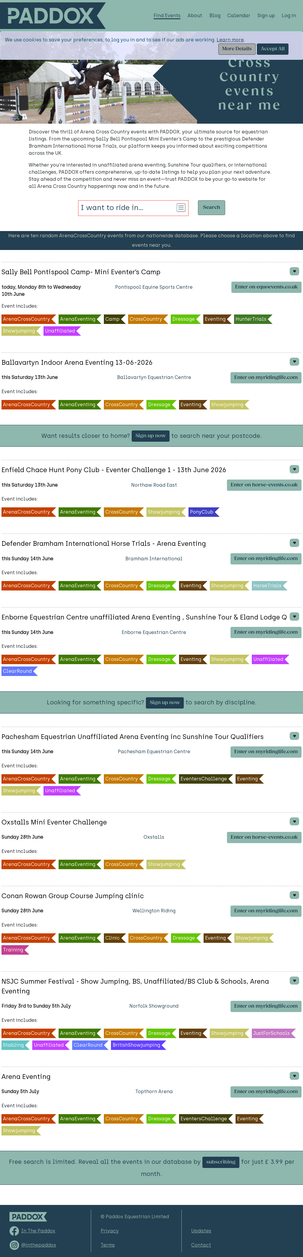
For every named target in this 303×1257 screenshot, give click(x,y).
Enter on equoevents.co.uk (266, 287)
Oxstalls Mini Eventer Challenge (54, 822)
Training (13, 950)
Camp (112, 319)
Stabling (13, 1045)
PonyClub (201, 512)
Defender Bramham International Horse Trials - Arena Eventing (103, 544)
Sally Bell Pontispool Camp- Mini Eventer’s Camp (80, 272)
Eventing (215, 319)
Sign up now (151, 436)
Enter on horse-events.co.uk (264, 485)
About (195, 15)
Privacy (110, 1231)
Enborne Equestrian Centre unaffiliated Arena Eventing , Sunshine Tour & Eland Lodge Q (144, 617)
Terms (108, 1245)
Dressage (183, 319)
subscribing (221, 1162)
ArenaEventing (77, 319)
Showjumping (19, 331)
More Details (237, 49)
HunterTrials (251, 319)
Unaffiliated (60, 331)
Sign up (266, 15)
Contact (201, 1245)
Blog (214, 15)
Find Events (167, 15)
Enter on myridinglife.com (266, 377)
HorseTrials (267, 585)
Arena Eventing (26, 1077)
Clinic (112, 938)
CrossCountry (146, 319)
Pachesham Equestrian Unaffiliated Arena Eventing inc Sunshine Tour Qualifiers (132, 737)
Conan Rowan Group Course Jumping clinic (72, 896)
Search (211, 207)
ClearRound (17, 671)
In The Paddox (38, 1231)
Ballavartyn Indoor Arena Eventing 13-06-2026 (77, 363)
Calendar (238, 15)
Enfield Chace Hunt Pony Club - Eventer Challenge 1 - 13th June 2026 (113, 470)
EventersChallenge (203, 779)
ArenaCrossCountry (26, 319)
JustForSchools (271, 1033)
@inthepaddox (38, 1245)
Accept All (273, 49)
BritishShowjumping (136, 1045)
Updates (201, 1231)
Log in (289, 15)
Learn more (230, 40)
